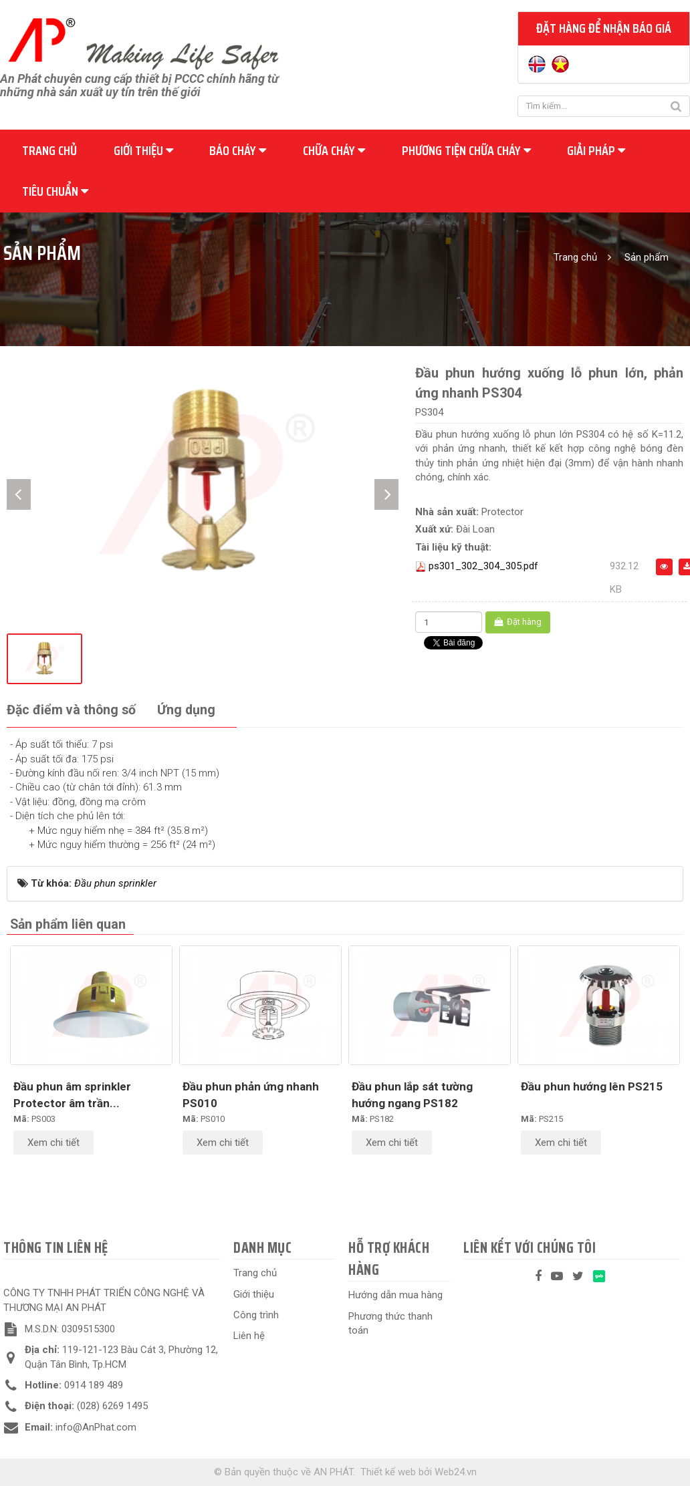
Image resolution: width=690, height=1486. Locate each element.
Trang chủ (49, 150)
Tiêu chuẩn (55, 191)
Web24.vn (456, 1472)
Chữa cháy (334, 150)
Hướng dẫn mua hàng (395, 1295)
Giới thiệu (143, 150)
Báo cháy (237, 150)
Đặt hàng (518, 622)
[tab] (71, 710)
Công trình (256, 1315)
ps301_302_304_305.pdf (483, 566)
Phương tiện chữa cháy (466, 150)
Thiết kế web (388, 1472)
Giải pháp (596, 150)
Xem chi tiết (53, 1143)
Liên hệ (249, 1336)
